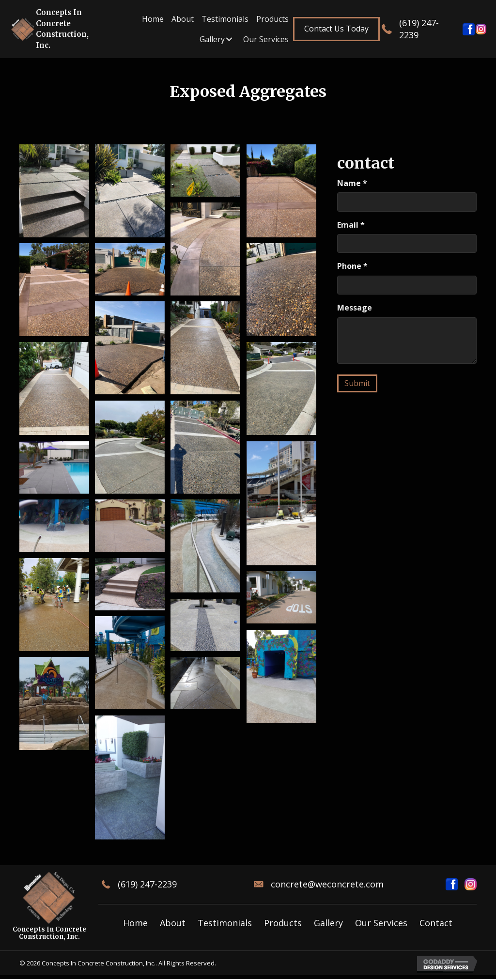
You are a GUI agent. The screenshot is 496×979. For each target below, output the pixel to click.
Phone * (352, 266)
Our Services (381, 923)
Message (354, 307)
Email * (351, 224)
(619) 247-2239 (147, 884)
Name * (352, 183)
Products (283, 923)
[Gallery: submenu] (229, 39)
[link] (153, 19)
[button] (336, 29)
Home (135, 923)
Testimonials (225, 923)
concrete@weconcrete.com (327, 884)
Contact (435, 923)
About (173, 923)
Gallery (328, 923)
